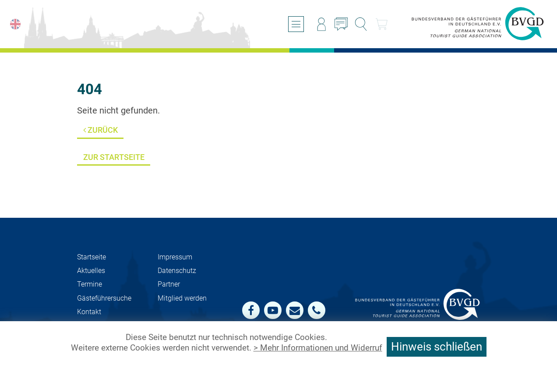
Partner (169, 284)
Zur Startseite (114, 157)
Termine (89, 284)
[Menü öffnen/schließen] (296, 24)
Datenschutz (177, 270)
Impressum (175, 257)
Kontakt (89, 312)
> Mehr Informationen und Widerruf (318, 348)
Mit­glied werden (182, 298)
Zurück (100, 130)
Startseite (91, 257)
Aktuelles (91, 270)
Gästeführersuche (104, 298)
